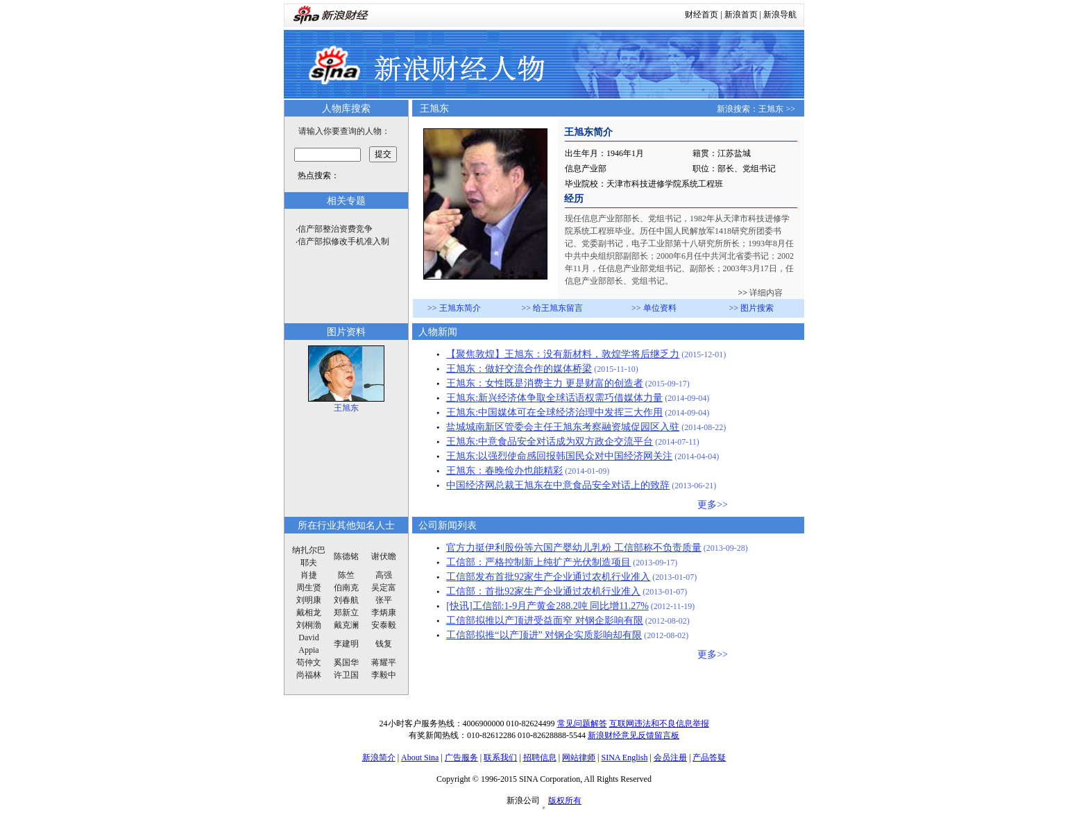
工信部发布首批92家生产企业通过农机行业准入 (548, 577)
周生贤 (308, 587)
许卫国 (346, 675)
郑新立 (346, 612)
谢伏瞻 (383, 556)
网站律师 (578, 757)
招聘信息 (539, 757)
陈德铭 (346, 556)
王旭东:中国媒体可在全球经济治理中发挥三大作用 (554, 412)
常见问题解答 (582, 723)
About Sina (420, 757)
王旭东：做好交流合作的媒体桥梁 (519, 368)
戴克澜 (346, 625)
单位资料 (660, 308)
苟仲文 (308, 662)
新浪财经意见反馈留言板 (633, 735)
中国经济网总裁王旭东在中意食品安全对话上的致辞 (558, 485)
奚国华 (346, 662)
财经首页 (701, 14)
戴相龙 (308, 612)
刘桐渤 (308, 625)
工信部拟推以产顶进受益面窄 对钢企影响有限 (544, 620)
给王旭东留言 (558, 308)
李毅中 (383, 675)
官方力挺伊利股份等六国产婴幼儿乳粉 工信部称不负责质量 (574, 547)
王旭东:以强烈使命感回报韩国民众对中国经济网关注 (559, 456)
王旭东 (770, 109)
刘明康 (308, 600)
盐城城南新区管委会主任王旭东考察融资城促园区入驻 (562, 427)
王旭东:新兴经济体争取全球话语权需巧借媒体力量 (554, 398)
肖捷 (308, 575)
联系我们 (500, 757)
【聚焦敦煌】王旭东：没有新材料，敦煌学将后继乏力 (562, 354)
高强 (383, 575)
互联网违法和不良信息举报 (659, 723)
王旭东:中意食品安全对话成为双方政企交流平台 (549, 441)
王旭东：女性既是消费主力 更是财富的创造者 (544, 383)
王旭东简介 (460, 308)
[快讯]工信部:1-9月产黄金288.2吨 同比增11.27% (547, 606)
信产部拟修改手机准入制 (343, 241)
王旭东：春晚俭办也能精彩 (504, 470)
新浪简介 (379, 757)
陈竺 (346, 575)
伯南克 (346, 587)
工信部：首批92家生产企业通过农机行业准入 (543, 591)
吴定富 (383, 587)
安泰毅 (383, 625)
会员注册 (670, 757)
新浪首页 (741, 14)
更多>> (712, 504)
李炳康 (383, 612)
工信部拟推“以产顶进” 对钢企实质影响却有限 (544, 635)
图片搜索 (757, 308)
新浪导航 (780, 14)
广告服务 (461, 757)
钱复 (383, 644)
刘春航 (346, 600)
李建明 (346, 644)
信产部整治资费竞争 (335, 229)
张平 (383, 600)
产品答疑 (709, 757)
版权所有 (564, 800)
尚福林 (308, 675)
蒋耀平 (383, 662)
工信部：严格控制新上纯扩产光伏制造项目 (538, 562)
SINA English (624, 757)
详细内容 (765, 293)
